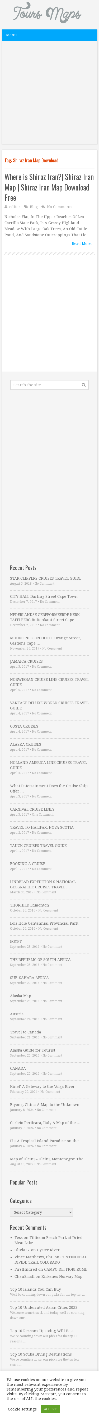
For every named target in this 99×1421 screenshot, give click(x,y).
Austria (17, 1014)
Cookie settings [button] (22, 1409)
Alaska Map (20, 996)
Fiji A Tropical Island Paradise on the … (46, 1141)
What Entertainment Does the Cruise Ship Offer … (49, 788)
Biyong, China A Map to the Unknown (44, 1105)
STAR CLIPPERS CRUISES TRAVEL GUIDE (45, 578)
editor (14, 207)
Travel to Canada (25, 1032)
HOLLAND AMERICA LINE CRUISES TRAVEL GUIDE (48, 765)
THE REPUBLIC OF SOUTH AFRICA (40, 959)
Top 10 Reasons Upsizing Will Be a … (44, 1331)
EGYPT (16, 941)
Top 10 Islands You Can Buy (35, 1289)
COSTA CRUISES (24, 726)
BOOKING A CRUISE (27, 864)
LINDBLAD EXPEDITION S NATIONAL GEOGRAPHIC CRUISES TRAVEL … (43, 884)
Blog (34, 207)
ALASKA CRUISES (25, 744)
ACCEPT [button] (50, 1409)
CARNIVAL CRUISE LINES (32, 809)
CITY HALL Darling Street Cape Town (44, 596)
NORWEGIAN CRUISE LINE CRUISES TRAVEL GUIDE (49, 682)
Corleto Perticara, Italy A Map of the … (45, 1123)
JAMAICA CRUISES (26, 661)
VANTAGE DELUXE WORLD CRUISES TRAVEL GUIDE (49, 705)
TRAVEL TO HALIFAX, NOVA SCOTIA (42, 827)
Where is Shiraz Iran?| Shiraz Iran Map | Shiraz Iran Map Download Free (49, 187)
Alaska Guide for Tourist (32, 1050)
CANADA (18, 1068)
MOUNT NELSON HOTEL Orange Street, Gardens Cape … (45, 640)
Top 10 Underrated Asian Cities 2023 (43, 1307)
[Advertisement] (49, 95)
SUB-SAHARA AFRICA (29, 978)
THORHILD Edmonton (29, 905)
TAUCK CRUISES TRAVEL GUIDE (38, 845)
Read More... (83, 243)
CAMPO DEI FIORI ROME (65, 1269)
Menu (11, 35)
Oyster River (48, 1250)
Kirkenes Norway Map (61, 1276)
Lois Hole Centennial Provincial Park (44, 923)
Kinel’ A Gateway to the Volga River (42, 1086)
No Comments (59, 207)
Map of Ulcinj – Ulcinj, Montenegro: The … (49, 1159)
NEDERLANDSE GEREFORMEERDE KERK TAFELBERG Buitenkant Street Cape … (45, 617)
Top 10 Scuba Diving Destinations (41, 1354)
